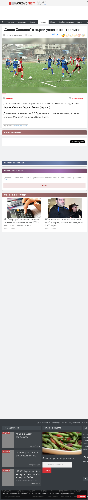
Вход (44, 185)
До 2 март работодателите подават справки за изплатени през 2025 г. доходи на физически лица (22, 222)
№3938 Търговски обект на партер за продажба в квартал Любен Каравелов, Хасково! (28, 476)
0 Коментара (77, 98)
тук (5, 179)
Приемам (81, 496)
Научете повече (67, 493)
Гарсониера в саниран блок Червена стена (27, 454)
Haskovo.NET (20, 125)
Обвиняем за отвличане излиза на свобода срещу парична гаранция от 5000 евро (64, 222)
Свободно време (66, 22)
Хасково (9, 98)
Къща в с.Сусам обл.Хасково (24, 435)
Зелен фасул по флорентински (58, 458)
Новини (43, 22)
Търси (47, 470)
